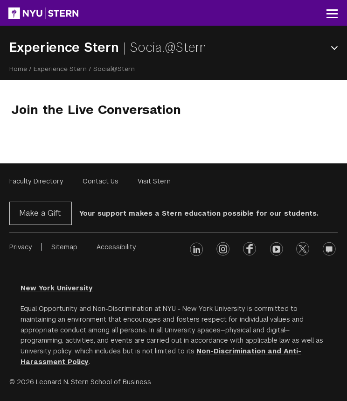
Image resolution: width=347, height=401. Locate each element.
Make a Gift (40, 213)
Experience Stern (66, 47)
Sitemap (64, 247)
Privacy (20, 247)
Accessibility (116, 247)
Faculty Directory (36, 181)
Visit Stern (154, 181)
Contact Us (100, 181)
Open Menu (336, 48)
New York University (57, 288)
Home (18, 68)
